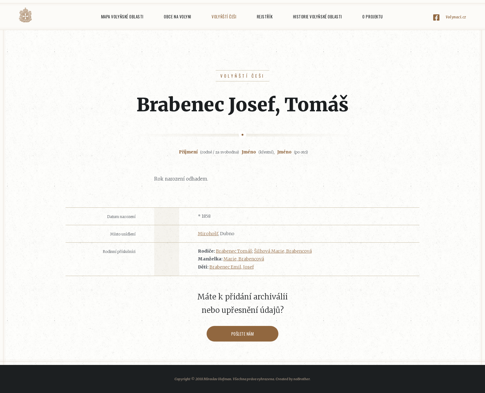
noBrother (301, 379)
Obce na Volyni (177, 16)
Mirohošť (208, 233)
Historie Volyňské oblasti (317, 16)
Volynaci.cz (456, 17)
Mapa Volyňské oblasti (122, 16)
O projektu (372, 16)
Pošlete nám (242, 334)
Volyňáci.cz (25, 15)
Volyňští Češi (224, 16)
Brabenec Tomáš (234, 251)
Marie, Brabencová (243, 259)
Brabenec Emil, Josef (231, 267)
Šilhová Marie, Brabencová (283, 251)
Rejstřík (264, 16)
